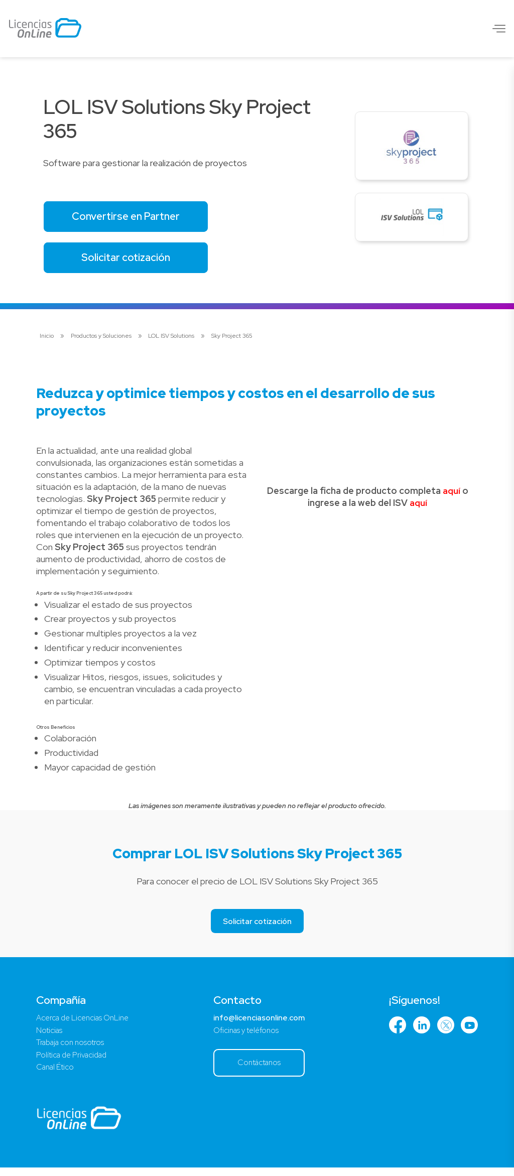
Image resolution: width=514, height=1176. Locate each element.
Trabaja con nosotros (72, 1048)
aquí (451, 495)
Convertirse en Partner (130, 217)
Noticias (50, 1035)
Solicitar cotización (130, 260)
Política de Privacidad (74, 1062)
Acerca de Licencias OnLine (86, 1022)
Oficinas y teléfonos (246, 1035)
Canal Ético (56, 1075)
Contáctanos (259, 1069)
